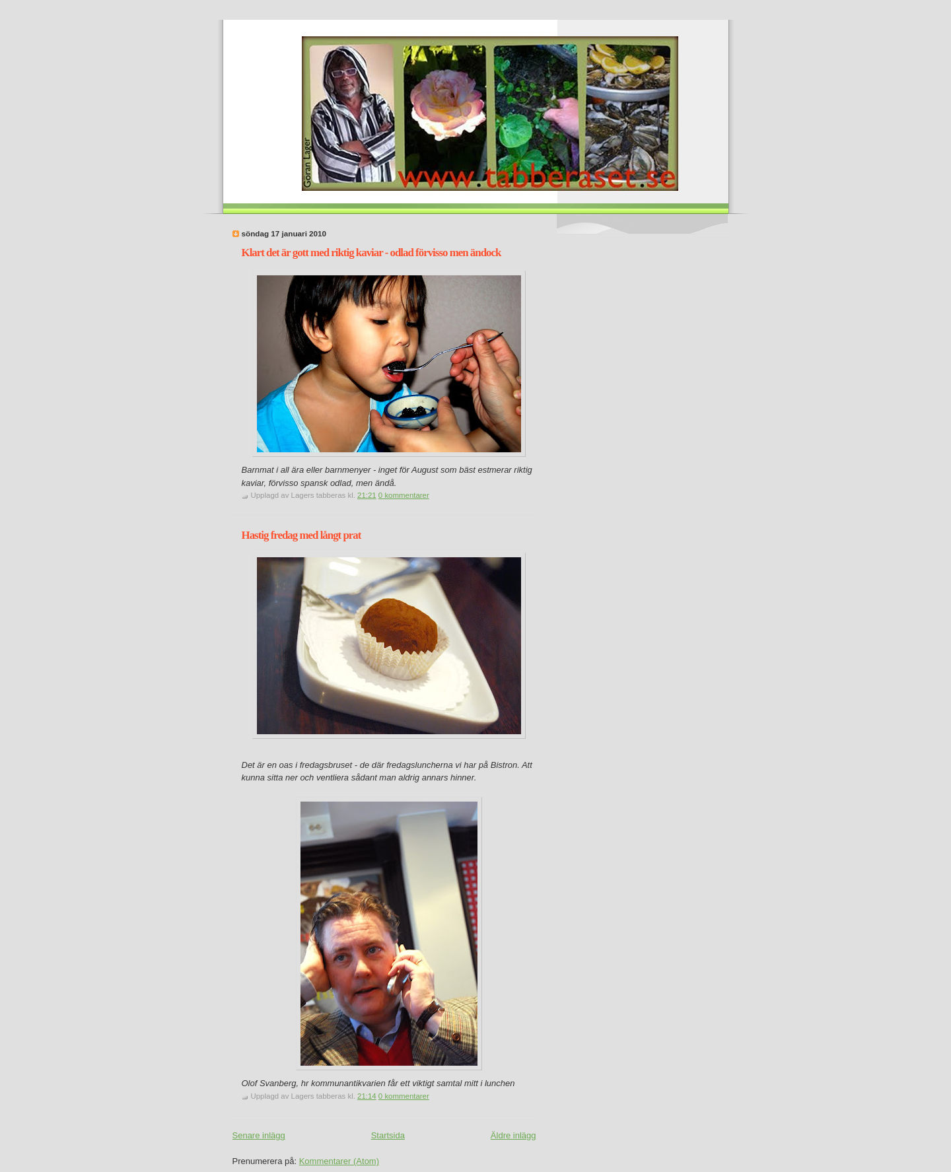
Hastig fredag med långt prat (301, 535)
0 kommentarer (403, 495)
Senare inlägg (258, 1135)
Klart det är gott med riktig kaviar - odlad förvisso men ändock (371, 252)
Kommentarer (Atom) (339, 1161)
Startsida (388, 1135)
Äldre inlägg (513, 1135)
